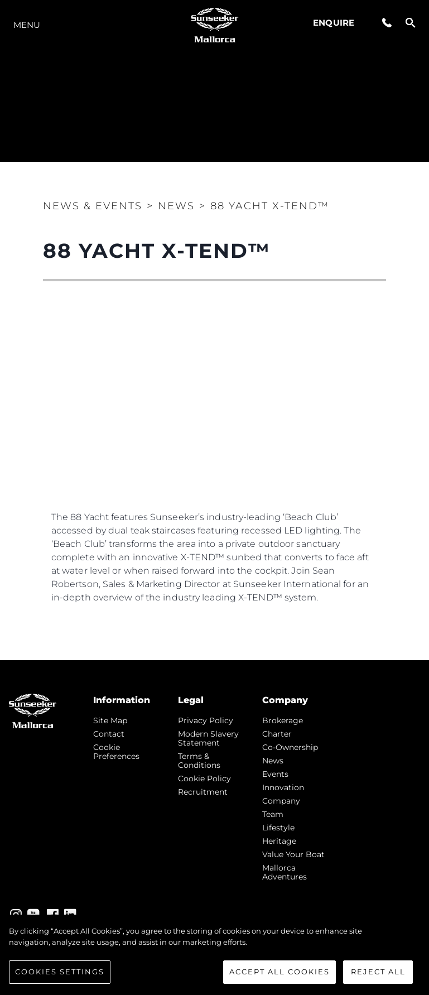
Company (281, 801)
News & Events (92, 206)
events (275, 774)
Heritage (279, 841)
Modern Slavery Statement (208, 738)
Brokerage (282, 720)
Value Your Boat (293, 854)
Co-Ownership (290, 747)
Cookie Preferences (116, 751)
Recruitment (203, 792)
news (272, 761)
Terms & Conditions (199, 760)
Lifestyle (278, 828)
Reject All (378, 971)
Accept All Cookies (279, 971)
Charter (277, 734)
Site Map (110, 720)
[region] (214, 955)
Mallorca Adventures (284, 872)
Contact (108, 734)
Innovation (283, 787)
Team (272, 814)
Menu (26, 25)
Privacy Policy (205, 720)
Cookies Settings (59, 971)
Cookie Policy (204, 778)
